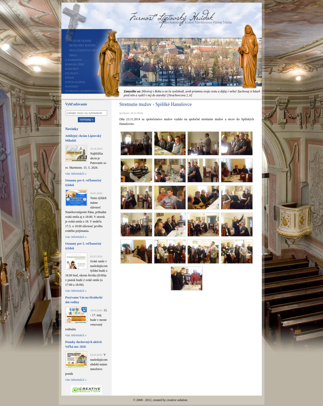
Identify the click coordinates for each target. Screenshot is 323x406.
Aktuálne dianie (78, 40)
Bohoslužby (75, 64)
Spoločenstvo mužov (86, 50)
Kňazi (69, 77)
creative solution (177, 400)
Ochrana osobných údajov (86, 90)
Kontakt (72, 86)
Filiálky (72, 73)
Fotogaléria (75, 82)
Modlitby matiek (82, 45)
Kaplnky (72, 68)
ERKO (73, 55)
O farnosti (73, 59)
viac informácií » (76, 173)
